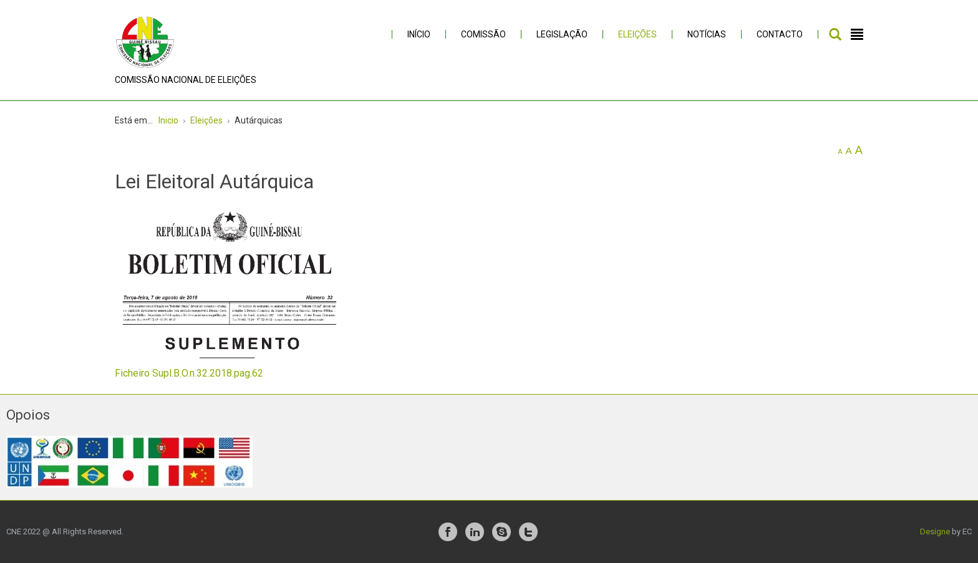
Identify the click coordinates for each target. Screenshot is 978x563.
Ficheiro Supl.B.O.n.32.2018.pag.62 (189, 373)
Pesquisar (835, 34)
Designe (935, 531)
